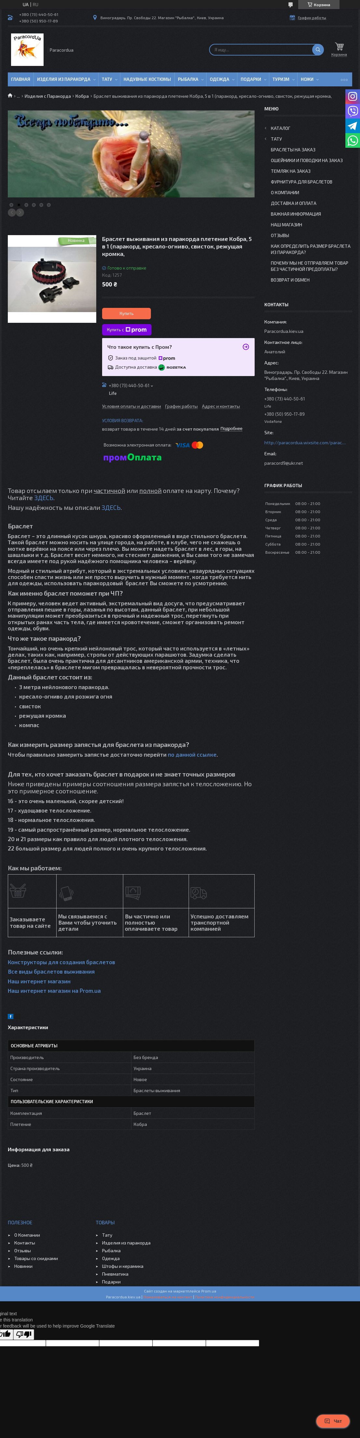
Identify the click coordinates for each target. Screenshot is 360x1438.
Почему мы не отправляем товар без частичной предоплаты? (309, 266)
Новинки (23, 1266)
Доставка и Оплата (293, 203)
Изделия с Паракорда (48, 96)
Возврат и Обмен (290, 280)
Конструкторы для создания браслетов (61, 962)
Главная (20, 79)
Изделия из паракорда (63, 79)
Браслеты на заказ (293, 149)
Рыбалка (188, 79)
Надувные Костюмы (147, 79)
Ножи (307, 79)
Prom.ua (208, 1291)
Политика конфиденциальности (224, 1296)
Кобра (82, 96)
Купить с (127, 330)
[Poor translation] (23, 1334)
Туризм (281, 79)
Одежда (219, 79)
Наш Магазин (286, 224)
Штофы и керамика (122, 1266)
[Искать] (318, 50)
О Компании (285, 192)
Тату (107, 79)
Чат (333, 1421)
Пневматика (115, 1274)
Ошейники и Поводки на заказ (307, 160)
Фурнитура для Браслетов (301, 181)
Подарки (251, 79)
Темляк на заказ (291, 171)
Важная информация (296, 214)
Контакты (24, 1242)
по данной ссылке (192, 754)
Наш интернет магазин (39, 981)
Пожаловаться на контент (167, 1296)
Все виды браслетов (35, 971)
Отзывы (280, 235)
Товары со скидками (36, 1258)
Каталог (280, 128)
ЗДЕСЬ (43, 497)
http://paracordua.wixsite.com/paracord (305, 442)
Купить (127, 313)
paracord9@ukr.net (283, 463)
